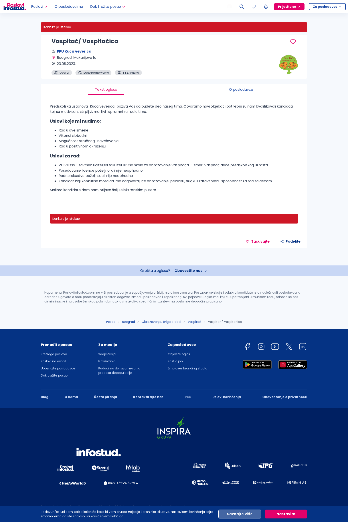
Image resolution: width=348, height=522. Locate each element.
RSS (188, 397)
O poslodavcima (69, 6)
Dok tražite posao (54, 375)
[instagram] (261, 347)
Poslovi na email (53, 361)
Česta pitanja (105, 397)
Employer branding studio (187, 368)
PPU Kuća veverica (74, 51)
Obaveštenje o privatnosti (284, 397)
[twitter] (289, 347)
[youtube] (275, 347)
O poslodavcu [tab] (241, 89)
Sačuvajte (258, 241)
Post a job (175, 361)
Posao (110, 322)
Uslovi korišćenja (226, 397)
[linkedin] (302, 347)
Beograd (128, 322)
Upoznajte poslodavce (58, 368)
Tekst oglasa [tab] (106, 89)
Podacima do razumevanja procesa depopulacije (119, 370)
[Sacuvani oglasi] (254, 6)
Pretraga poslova (54, 354)
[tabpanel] (174, 150)
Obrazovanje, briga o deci (161, 322)
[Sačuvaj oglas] (293, 41)
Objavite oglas (179, 354)
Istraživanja (106, 361)
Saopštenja (107, 354)
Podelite (290, 241)
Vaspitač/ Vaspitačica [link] (225, 322)
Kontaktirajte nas (148, 397)
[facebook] (247, 347)
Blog (44, 397)
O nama (71, 397)
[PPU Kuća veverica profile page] (285, 64)
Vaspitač (194, 322)
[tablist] (174, 89)
